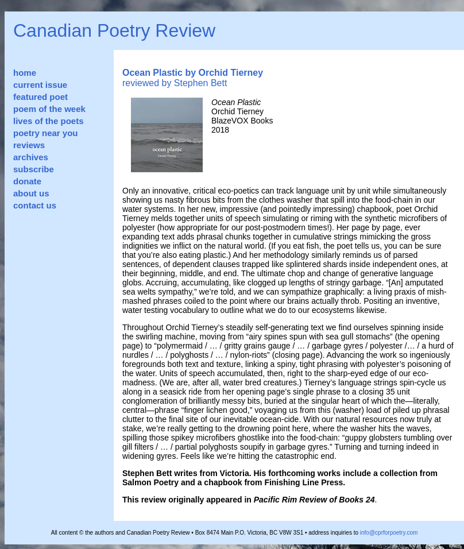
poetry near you (45, 133)
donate (27, 181)
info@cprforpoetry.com (389, 532)
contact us (34, 205)
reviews (29, 145)
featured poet (40, 97)
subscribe (33, 169)
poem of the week (49, 109)
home (24, 73)
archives (30, 157)
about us (31, 193)
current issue (40, 85)
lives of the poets (48, 121)
